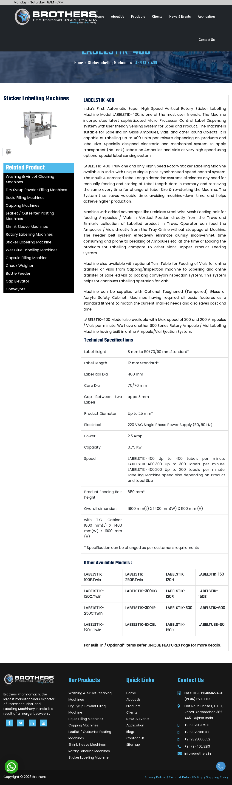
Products (138, 16)
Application (206, 16)
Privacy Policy (155, 777)
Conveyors (15, 289)
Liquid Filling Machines (25, 197)
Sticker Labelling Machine (28, 242)
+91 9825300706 (197, 732)
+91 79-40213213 (197, 746)
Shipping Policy (217, 777)
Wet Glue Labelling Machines (31, 250)
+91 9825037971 (196, 725)
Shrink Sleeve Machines (27, 226)
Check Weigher (20, 265)
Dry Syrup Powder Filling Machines (36, 189)
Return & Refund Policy (185, 777)
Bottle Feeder (18, 273)
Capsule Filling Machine (27, 257)
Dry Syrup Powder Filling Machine (87, 709)
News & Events (180, 16)
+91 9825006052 (197, 739)
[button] (11, 767)
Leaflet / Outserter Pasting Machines (89, 734)
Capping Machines (22, 205)
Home (99, 16)
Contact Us (207, 40)
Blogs (130, 731)
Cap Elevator (17, 281)
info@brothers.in (197, 753)
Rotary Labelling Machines (29, 234)
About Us (117, 16)
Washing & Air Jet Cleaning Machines (90, 696)
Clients (157, 16)
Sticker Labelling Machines (108, 63)
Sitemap (133, 744)
